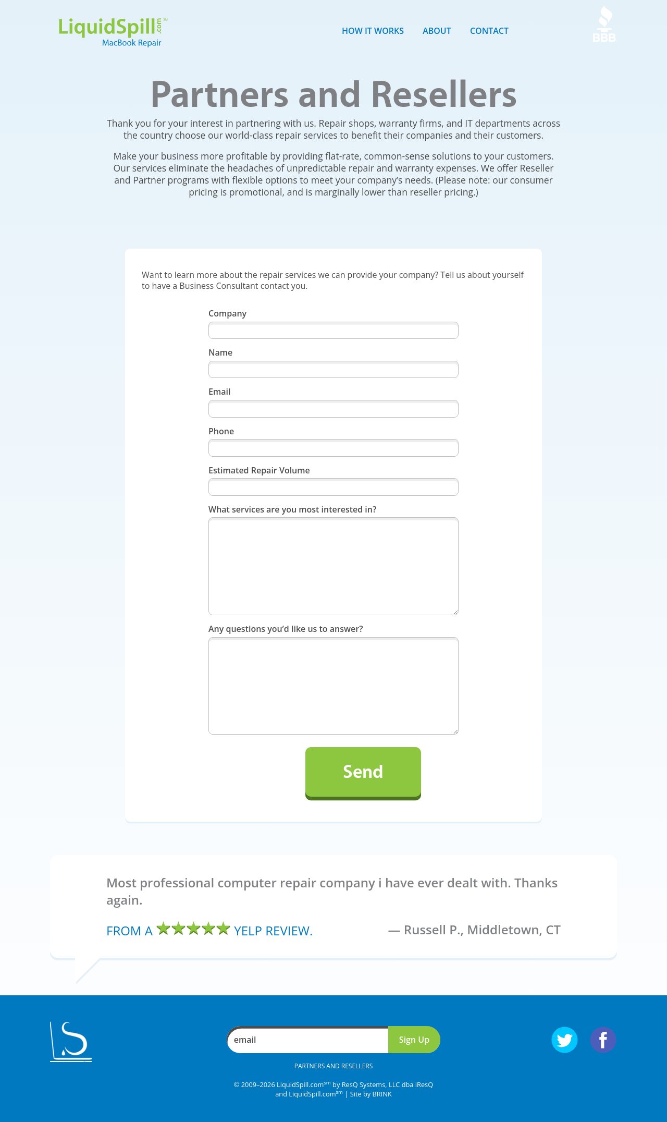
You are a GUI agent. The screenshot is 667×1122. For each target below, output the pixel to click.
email (245, 1039)
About (437, 30)
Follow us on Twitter (564, 1040)
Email (219, 391)
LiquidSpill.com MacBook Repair (113, 33)
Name (220, 352)
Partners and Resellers (333, 1066)
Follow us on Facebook (603, 1040)
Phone (221, 431)
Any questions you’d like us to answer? (285, 629)
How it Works (373, 30)
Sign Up (414, 1039)
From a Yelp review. (209, 930)
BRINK (382, 1094)
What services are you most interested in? (292, 509)
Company (227, 313)
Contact (489, 30)
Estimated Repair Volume (259, 470)
